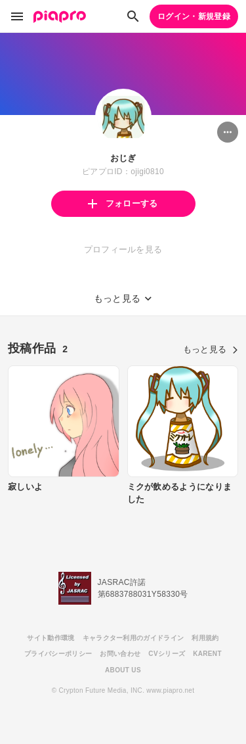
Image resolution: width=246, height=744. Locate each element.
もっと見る (210, 349)
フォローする (122, 203)
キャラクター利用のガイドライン (133, 637)
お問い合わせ (120, 653)
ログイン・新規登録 (193, 16)
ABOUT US (123, 670)
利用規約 (205, 637)
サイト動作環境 (50, 637)
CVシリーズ (166, 653)
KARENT (207, 653)
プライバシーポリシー (58, 653)
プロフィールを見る (123, 249)
